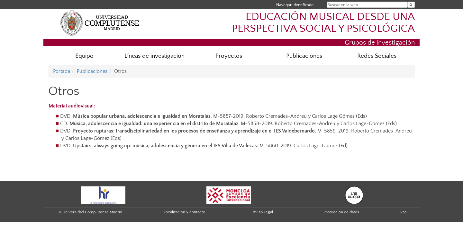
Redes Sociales (376, 56)
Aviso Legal (263, 212)
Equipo (84, 56)
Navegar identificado (294, 4)
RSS (403, 212)
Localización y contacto (184, 212)
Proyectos (228, 56)
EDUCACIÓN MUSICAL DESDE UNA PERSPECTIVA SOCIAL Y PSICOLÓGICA (323, 23)
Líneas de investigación (154, 56)
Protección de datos (341, 212)
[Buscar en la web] (411, 5)
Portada (61, 71)
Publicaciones (304, 56)
